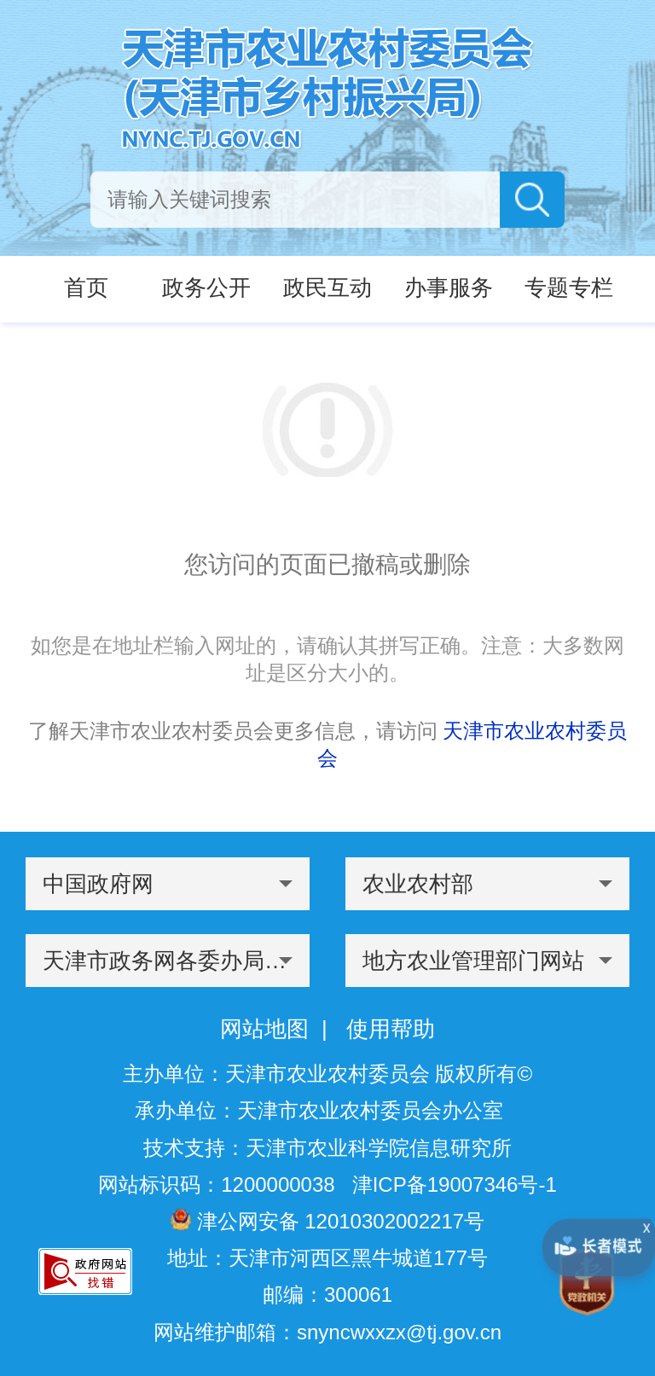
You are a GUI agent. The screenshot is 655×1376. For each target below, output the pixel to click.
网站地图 (264, 1029)
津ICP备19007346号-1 (454, 1184)
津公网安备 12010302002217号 (327, 1220)
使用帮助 (390, 1029)
